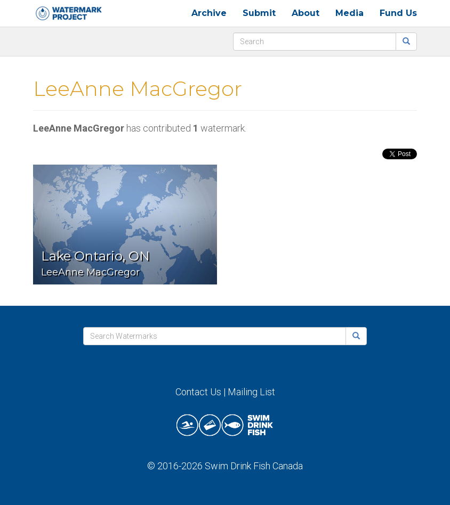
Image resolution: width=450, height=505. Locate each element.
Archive (209, 13)
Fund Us (398, 13)
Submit (259, 13)
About (305, 13)
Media (349, 13)
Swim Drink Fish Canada (254, 465)
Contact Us (198, 391)
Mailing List (251, 391)
